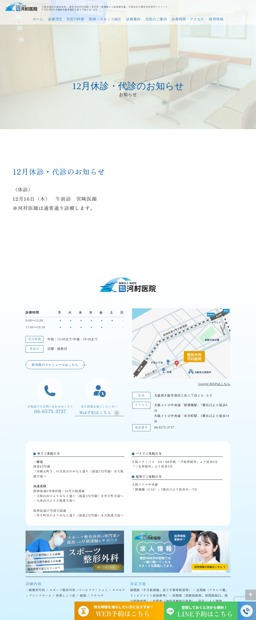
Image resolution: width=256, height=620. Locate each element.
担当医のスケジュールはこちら (55, 364)
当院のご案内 (156, 19)
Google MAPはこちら (214, 383)
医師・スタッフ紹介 (105, 19)
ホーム (38, 19)
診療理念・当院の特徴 (66, 19)
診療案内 (133, 19)
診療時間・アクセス (188, 19)
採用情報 (216, 19)
